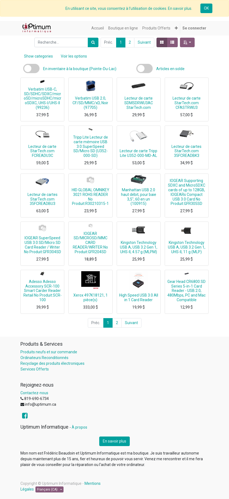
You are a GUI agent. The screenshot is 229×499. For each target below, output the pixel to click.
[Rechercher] (93, 42)
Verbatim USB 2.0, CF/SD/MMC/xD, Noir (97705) (90, 103)
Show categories (38, 56)
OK (206, 8)
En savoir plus (114, 441)
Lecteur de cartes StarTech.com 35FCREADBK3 (186, 151)
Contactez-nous (34, 393)
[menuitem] (97, 28)
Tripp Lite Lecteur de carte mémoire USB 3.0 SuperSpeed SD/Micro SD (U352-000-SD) (90, 146)
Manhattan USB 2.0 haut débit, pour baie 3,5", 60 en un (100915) (138, 197)
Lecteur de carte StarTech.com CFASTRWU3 (187, 103)
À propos (79, 427)
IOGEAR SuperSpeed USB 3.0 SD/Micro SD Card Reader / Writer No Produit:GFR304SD (42, 245)
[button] (176, 28)
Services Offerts (34, 369)
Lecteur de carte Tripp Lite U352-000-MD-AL (138, 153)
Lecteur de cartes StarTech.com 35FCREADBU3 (43, 199)
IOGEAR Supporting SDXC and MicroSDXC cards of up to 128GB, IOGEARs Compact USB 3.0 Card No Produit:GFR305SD (186, 192)
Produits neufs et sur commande (48, 352)
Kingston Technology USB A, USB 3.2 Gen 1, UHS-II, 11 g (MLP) (186, 247)
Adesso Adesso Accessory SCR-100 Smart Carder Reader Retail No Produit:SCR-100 (42, 290)
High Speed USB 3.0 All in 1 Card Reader (138, 297)
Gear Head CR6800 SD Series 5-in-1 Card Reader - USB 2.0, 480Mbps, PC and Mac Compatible (186, 290)
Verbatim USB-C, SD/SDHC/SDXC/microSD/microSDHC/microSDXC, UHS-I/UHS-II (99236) (42, 98)
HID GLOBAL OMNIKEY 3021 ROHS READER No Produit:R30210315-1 (90, 197)
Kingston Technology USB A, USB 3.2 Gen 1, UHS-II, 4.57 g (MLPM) (138, 247)
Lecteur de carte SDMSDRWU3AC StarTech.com (138, 103)
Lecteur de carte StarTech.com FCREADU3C (42, 151)
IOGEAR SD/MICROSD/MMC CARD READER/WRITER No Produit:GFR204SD (90, 242)
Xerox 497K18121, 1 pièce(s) (90, 297)
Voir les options (74, 56)
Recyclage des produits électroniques (52, 363)
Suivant (144, 42)
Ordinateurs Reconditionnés (44, 357)
